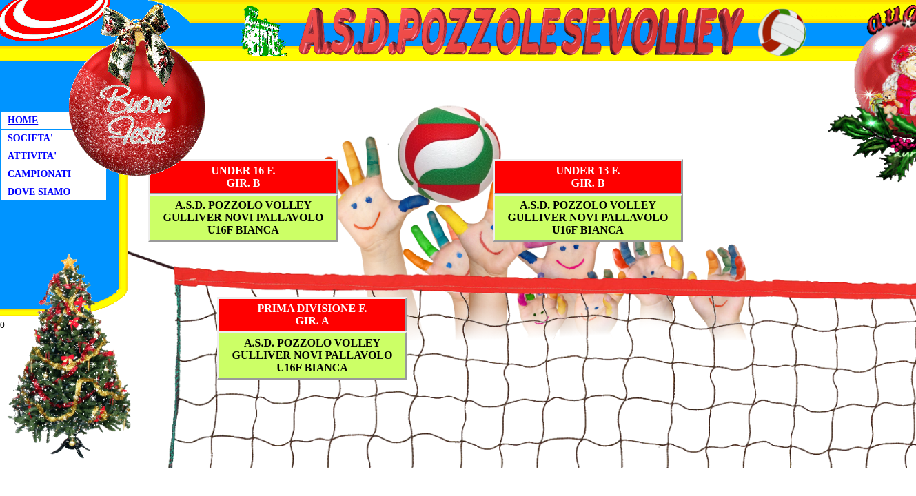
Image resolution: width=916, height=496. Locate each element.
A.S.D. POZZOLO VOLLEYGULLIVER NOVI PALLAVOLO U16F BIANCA (243, 217)
